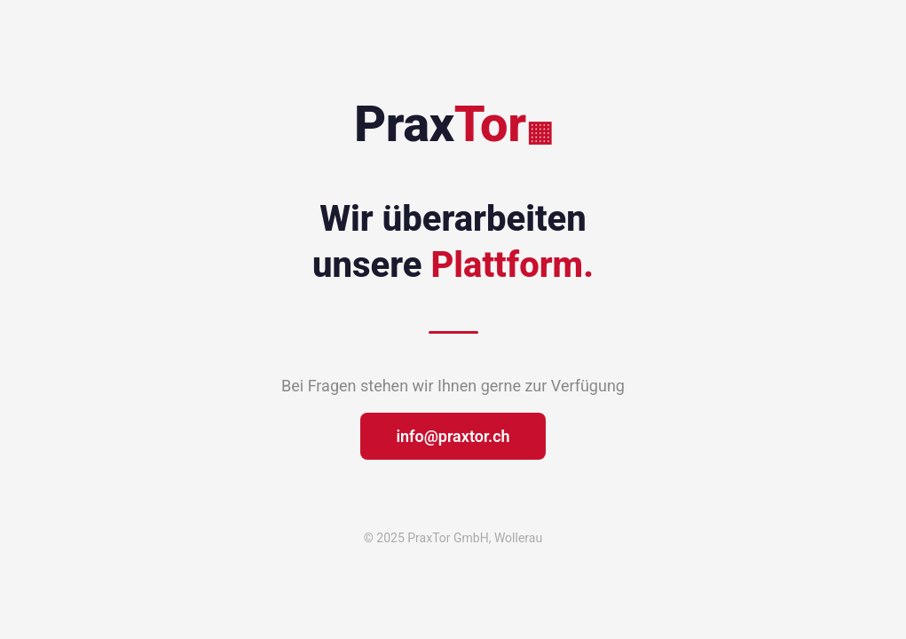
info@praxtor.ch (452, 436)
